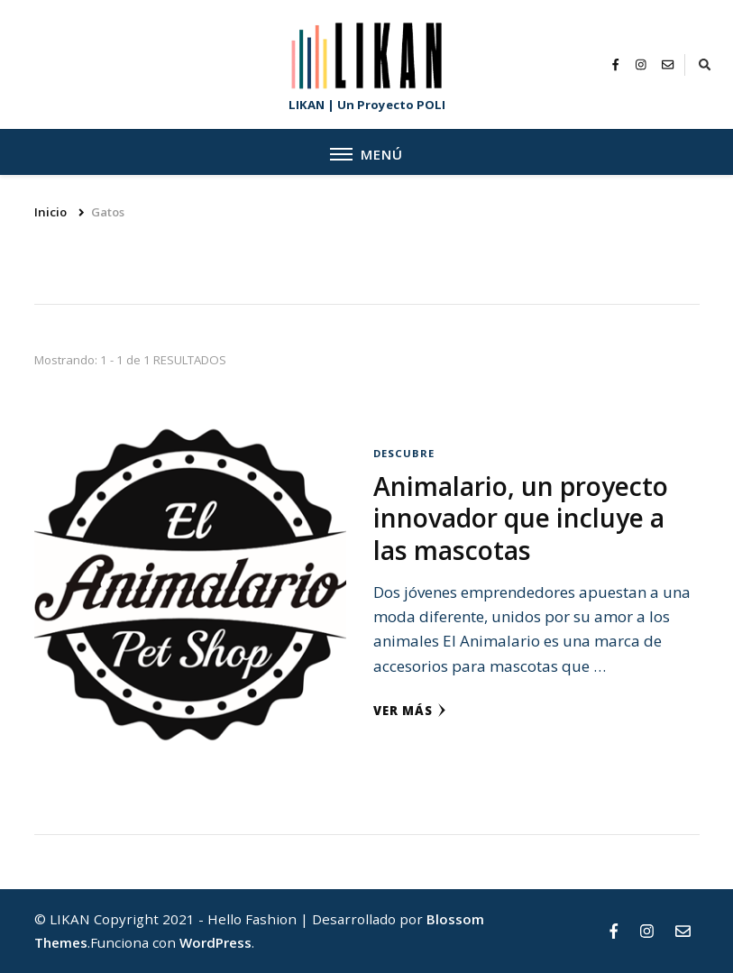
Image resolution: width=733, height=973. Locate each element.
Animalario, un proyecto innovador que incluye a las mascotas (520, 518)
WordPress (215, 942)
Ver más (409, 710)
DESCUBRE (404, 453)
